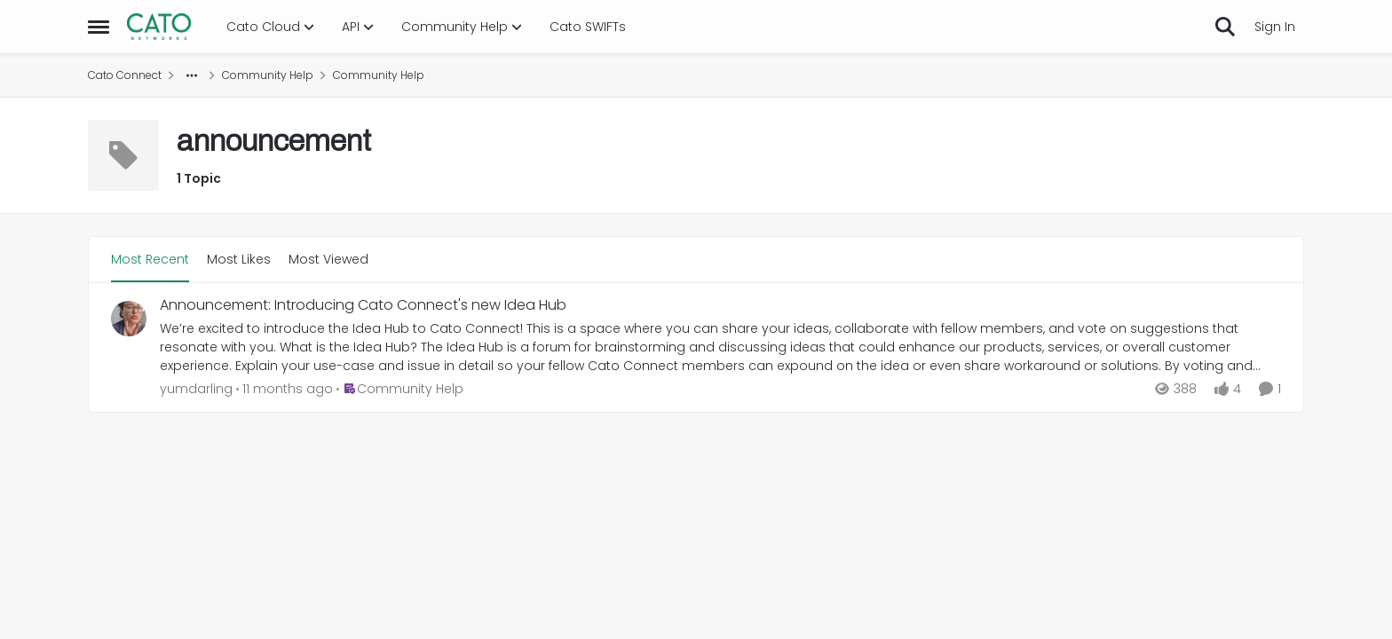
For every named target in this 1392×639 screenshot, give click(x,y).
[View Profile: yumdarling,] (128, 318)
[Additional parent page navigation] (191, 75)
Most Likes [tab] (239, 259)
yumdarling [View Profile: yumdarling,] (196, 389)
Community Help (267, 75)
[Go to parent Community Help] (399, 389)
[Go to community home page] (159, 26)
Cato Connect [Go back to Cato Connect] (125, 75)
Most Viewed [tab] (328, 259)
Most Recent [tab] (150, 259)
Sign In (1274, 27)
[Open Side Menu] (98, 26)
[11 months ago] (284, 389)
